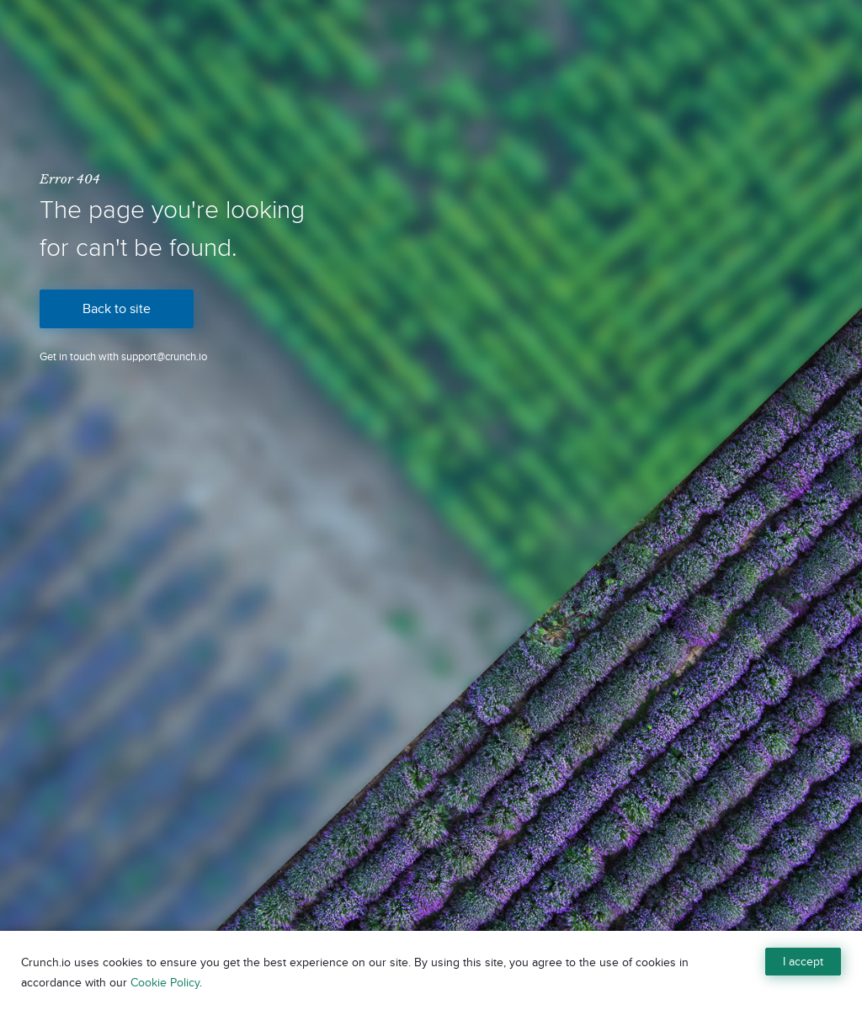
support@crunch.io (164, 356)
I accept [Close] (803, 961)
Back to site (116, 308)
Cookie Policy (165, 982)
